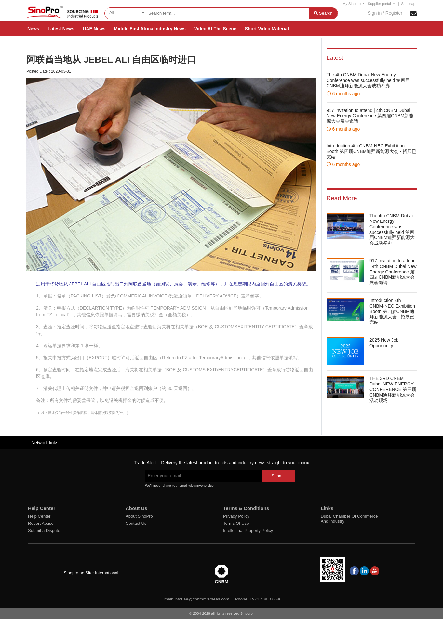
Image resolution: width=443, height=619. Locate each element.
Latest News (61, 28)
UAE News (94, 28)
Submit (278, 476)
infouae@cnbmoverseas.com (201, 599)
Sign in (375, 13)
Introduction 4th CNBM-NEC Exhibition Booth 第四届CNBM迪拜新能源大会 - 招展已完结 (371, 151)
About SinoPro (139, 516)
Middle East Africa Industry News (149, 28)
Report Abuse (41, 523)
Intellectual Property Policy (248, 530)
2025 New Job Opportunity (384, 342)
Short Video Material (267, 28)
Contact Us (136, 523)
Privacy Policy (236, 516)
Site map (408, 4)
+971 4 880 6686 (266, 599)
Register (393, 13)
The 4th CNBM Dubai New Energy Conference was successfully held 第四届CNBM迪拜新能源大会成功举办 (368, 80)
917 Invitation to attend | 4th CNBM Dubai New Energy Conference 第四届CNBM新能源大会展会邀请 (370, 116)
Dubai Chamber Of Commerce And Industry (349, 519)
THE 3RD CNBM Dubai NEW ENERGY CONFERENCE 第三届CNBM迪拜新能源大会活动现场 (392, 389)
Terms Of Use (236, 523)
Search (323, 13)
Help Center (39, 516)
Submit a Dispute (44, 530)
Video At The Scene (215, 28)
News (33, 28)
